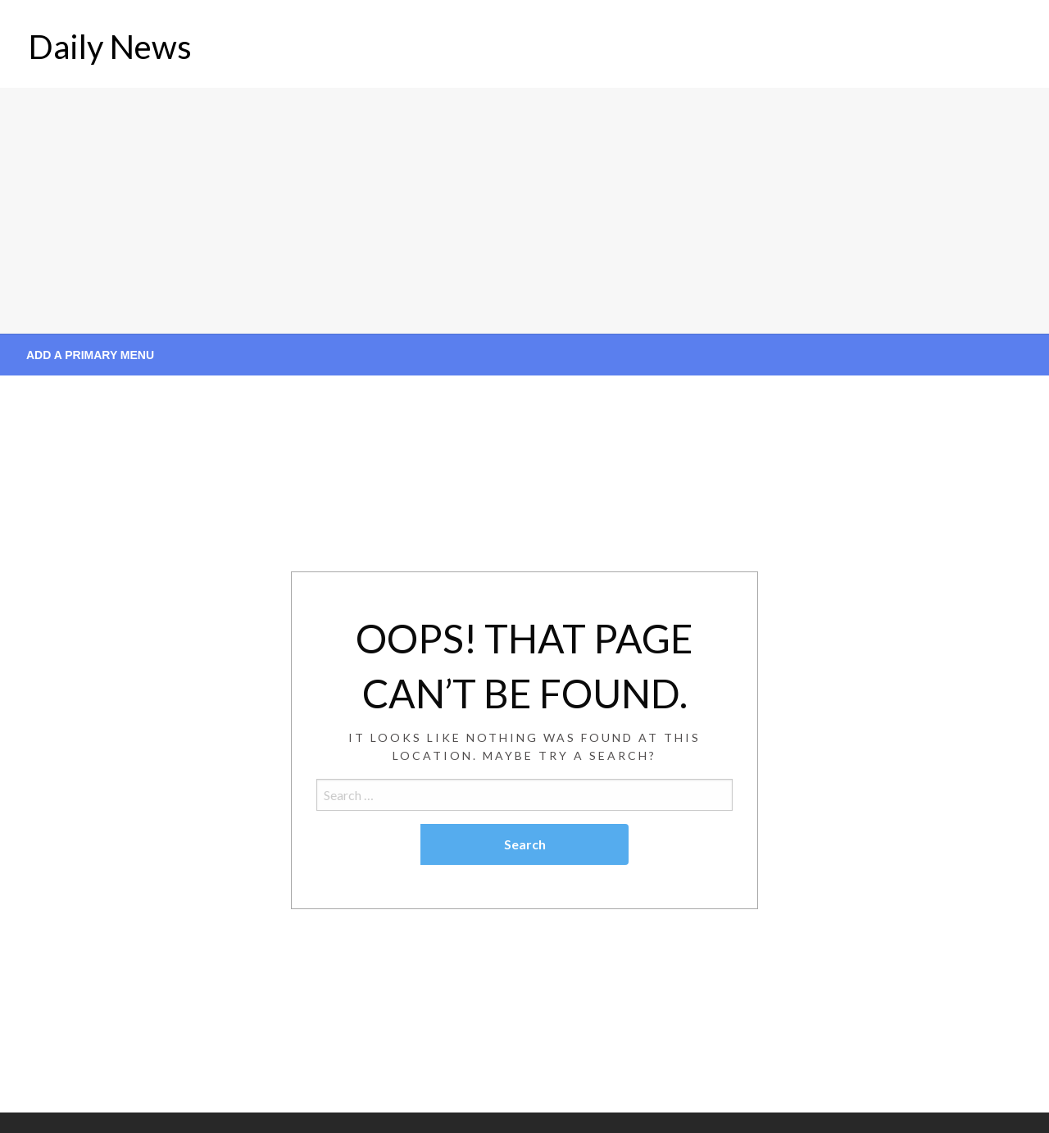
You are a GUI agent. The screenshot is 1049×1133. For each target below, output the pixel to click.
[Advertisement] (524, 210)
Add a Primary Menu (90, 355)
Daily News (110, 46)
